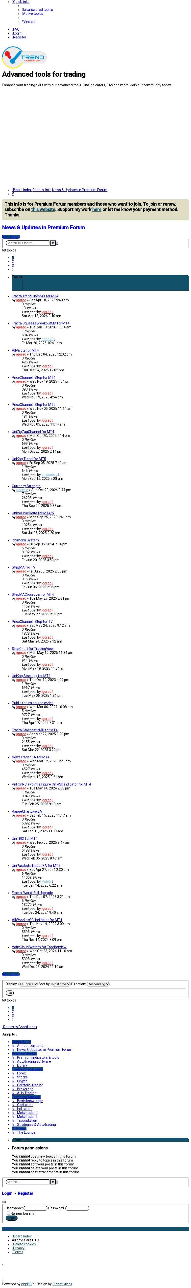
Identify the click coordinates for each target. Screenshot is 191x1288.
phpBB (26, 1284)
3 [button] (13, 266)
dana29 (47, 339)
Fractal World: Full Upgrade (32, 893)
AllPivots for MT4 (25, 350)
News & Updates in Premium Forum (43, 228)
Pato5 (46, 881)
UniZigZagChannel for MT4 (33, 432)
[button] (12, 269)
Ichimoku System (25, 540)
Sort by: (55, 984)
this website (43, 209)
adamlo (22, 490)
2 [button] (13, 262)
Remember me (22, 1214)
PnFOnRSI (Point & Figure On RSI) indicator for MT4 (51, 784)
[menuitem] (37, 10)
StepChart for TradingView (33, 649)
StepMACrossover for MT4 (33, 594)
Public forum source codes (32, 703)
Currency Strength (26, 486)
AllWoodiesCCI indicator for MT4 (37, 920)
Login (7, 1193)
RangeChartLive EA (27, 811)
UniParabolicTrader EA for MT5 (36, 866)
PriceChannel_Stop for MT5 (33, 405)
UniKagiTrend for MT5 (29, 459)
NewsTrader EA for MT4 (30, 757)
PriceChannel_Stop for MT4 (33, 377)
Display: (22, 984)
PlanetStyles (62, 1284)
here (96, 209)
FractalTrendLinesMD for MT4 (35, 296)
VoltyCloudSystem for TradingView (39, 947)
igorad (21, 300)
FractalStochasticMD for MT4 (35, 730)
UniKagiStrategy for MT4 (31, 676)
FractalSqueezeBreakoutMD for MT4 (41, 323)
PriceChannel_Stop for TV (32, 622)
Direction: (90, 984)
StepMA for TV (23, 567)
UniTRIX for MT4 (25, 839)
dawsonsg (50, 475)
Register (25, 1193)
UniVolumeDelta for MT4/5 (33, 513)
